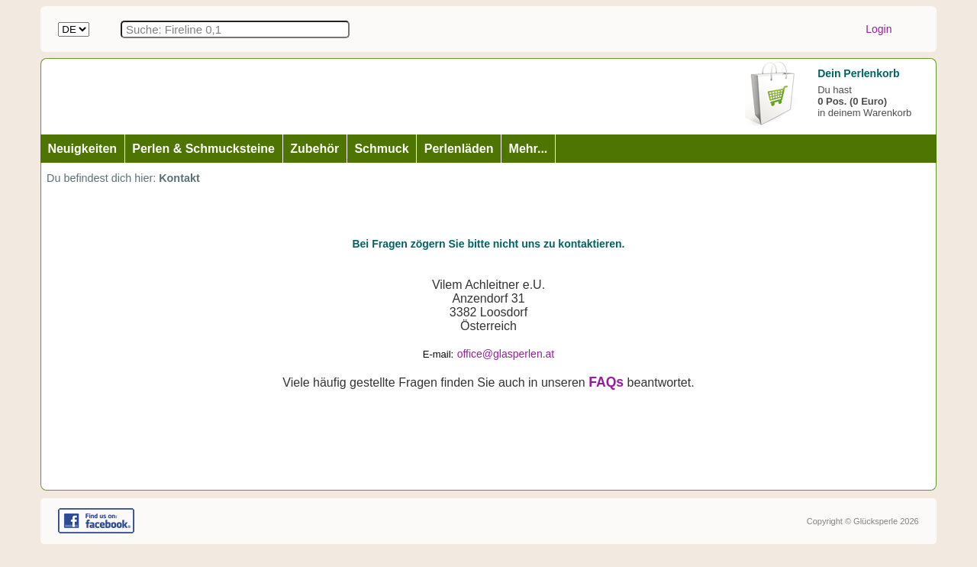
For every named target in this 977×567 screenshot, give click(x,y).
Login (879, 29)
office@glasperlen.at (506, 354)
